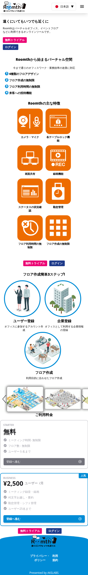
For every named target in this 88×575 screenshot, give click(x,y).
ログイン (10, 47)
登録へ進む (44, 462)
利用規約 (55, 558)
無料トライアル (15, 40)
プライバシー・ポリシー (40, 558)
